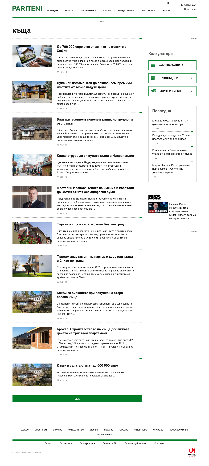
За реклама (66, 443)
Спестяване (148, 10)
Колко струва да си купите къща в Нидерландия (95, 156)
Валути (69, 10)
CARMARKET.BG (76, 430)
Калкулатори (160, 53)
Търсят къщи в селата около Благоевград (90, 224)
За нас (48, 443)
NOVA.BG (108, 430)
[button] (166, 10)
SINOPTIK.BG (140, 430)
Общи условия (87, 443)
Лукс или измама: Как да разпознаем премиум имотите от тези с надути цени (94, 85)
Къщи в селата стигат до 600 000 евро (87, 365)
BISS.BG (94, 430)
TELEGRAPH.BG (104, 434)
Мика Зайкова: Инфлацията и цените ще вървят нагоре (170, 122)
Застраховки (88, 10)
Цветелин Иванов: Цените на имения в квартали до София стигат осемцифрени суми (95, 190)
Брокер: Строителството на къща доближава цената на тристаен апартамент (93, 331)
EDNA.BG (123, 430)
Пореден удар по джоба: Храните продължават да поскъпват (172, 137)
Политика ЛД (110, 443)
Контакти (159, 443)
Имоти (107, 10)
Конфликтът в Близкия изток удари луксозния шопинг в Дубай (172, 152)
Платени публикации (136, 443)
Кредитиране (126, 10)
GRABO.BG (158, 430)
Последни (51, 10)
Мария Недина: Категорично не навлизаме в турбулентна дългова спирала (171, 168)
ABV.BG (25, 430)
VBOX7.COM (41, 430)
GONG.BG (57, 430)
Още (77, 398)
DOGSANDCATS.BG (179, 430)
